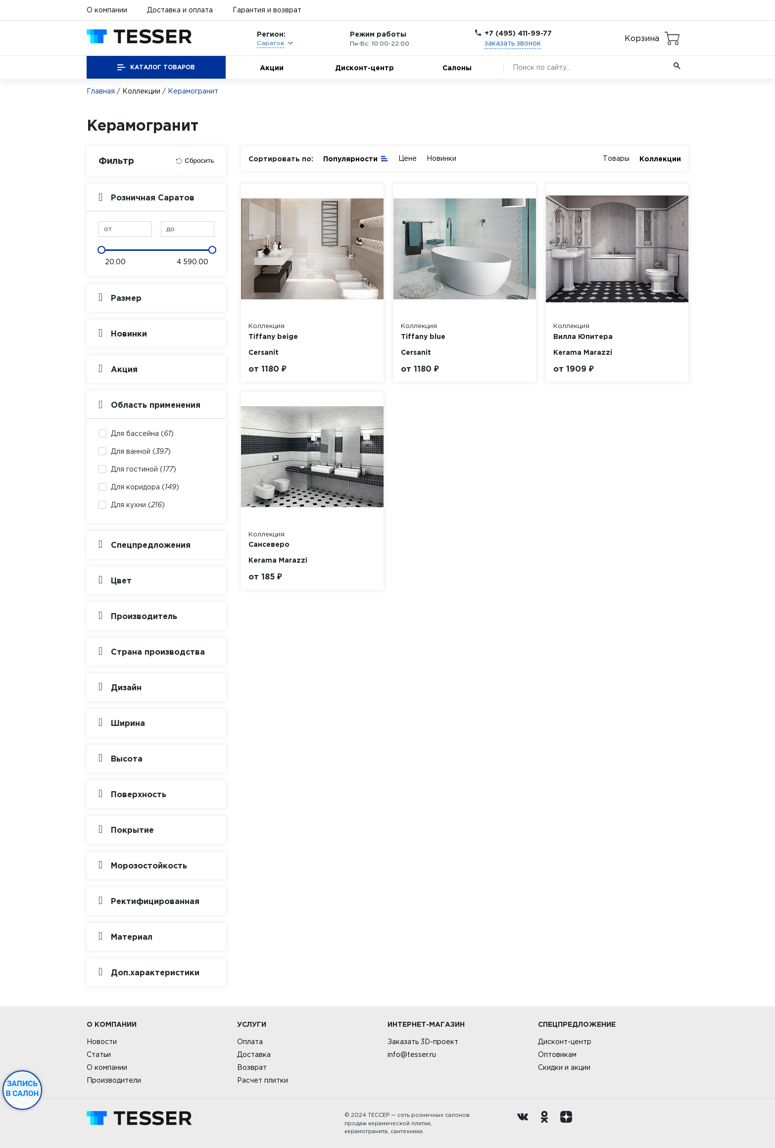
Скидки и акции (564, 1067)
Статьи (99, 1054)
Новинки (441, 158)
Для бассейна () (142, 433)
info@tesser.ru (412, 1054)
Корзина (642, 38)
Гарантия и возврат (267, 10)
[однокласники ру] (546, 1123)
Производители (114, 1080)
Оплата (250, 1042)
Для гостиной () (143, 469)
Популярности (355, 158)
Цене (407, 158)
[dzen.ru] (568, 1123)
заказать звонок (512, 43)
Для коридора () (145, 487)
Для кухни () (138, 505)
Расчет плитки (262, 1080)
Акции (272, 67)
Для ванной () (141, 451)
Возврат (252, 1067)
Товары (616, 158)
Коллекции (141, 91)
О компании (107, 10)
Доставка (254, 1054)
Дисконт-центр (364, 67)
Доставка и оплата (180, 10)
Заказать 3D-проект (423, 1042)
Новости (102, 1042)
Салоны (457, 67)
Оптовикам (557, 1054)
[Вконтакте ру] (525, 1123)
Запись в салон (22, 1088)
